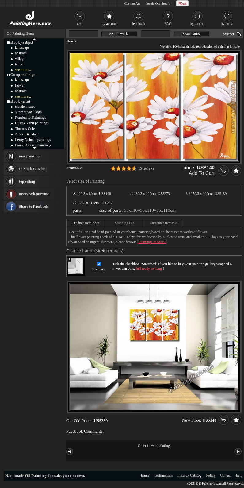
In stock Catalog (189, 475)
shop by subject (21, 42)
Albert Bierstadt (27, 134)
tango (19, 64)
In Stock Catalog (32, 169)
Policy (210, 475)
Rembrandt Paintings (30, 117)
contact (228, 34)
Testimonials (163, 475)
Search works (119, 34)
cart (79, 23)
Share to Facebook (33, 206)
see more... (23, 70)
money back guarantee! (34, 194)
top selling (27, 181)
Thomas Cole (25, 128)
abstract (20, 53)
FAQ (167, 23)
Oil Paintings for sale (43, 475)
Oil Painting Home (21, 33)
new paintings (30, 156)
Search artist (191, 34)
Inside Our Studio (158, 3)
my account (109, 23)
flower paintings (159, 445)
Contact (225, 475)
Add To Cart (202, 173)
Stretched (98, 269)
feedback (138, 23)
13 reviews (146, 168)
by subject (197, 23)
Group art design (22, 74)
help (239, 475)
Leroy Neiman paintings (33, 139)
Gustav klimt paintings (31, 123)
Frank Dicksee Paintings (33, 145)
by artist (227, 23)
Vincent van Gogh (28, 112)
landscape (22, 47)
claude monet (25, 106)
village (20, 58)
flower (71, 41)
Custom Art (132, 3)
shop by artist (20, 101)
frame (145, 475)
